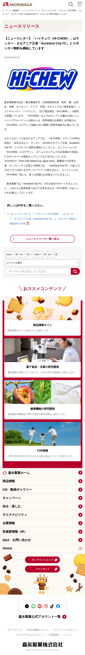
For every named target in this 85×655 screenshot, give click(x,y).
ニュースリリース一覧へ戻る (42, 238)
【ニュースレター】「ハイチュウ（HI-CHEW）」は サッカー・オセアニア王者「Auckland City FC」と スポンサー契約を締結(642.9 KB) (43, 218)
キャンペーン (12, 498)
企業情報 (9, 523)
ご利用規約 (53, 634)
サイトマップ (14, 629)
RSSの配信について (38, 629)
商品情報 (9, 481)
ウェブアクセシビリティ (29, 634)
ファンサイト (46, 569)
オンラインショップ (45, 559)
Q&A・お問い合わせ (17, 540)
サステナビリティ (15, 515)
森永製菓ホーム (19, 472)
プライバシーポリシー (66, 629)
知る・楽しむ (12, 506)
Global (42, 548)
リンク (68, 634)
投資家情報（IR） (15, 531)
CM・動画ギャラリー (17, 489)
